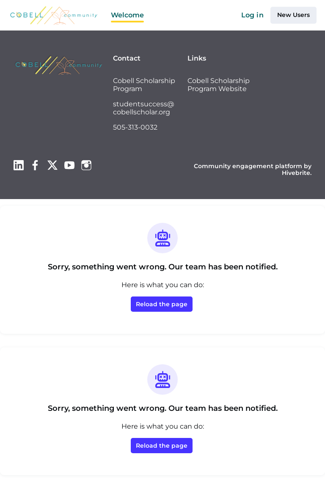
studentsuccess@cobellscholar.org (143, 108)
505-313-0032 (135, 127)
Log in (252, 15)
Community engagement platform (248, 166)
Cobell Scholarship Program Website (218, 85)
